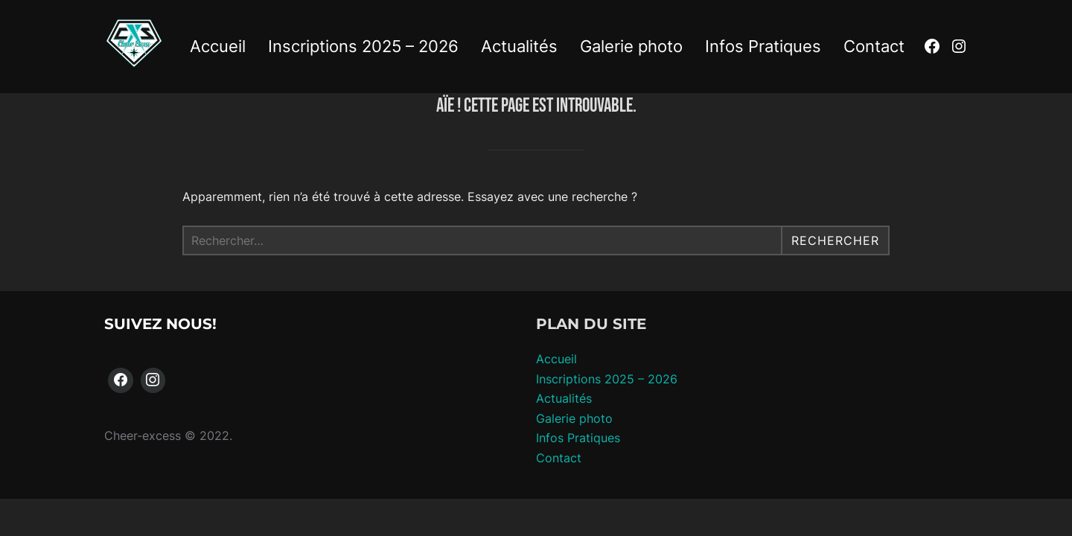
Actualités (519, 46)
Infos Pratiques (763, 46)
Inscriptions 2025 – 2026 (363, 46)
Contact (873, 46)
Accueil (218, 46)
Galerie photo (631, 46)
